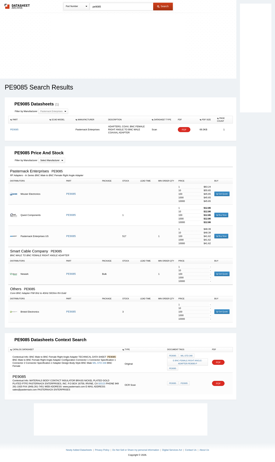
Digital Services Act (172, 450)
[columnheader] (28, 120)
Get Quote (222, 194)
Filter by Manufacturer (26, 111)
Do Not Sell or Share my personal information (135, 450)
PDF (184, 129)
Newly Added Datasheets (79, 450)
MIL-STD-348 (99, 363)
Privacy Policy (102, 450)
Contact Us (190, 450)
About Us (204, 450)
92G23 (101, 383)
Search (163, 6)
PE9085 (71, 193)
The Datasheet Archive (17, 6)
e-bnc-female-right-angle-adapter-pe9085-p (187, 362)
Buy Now (221, 215)
